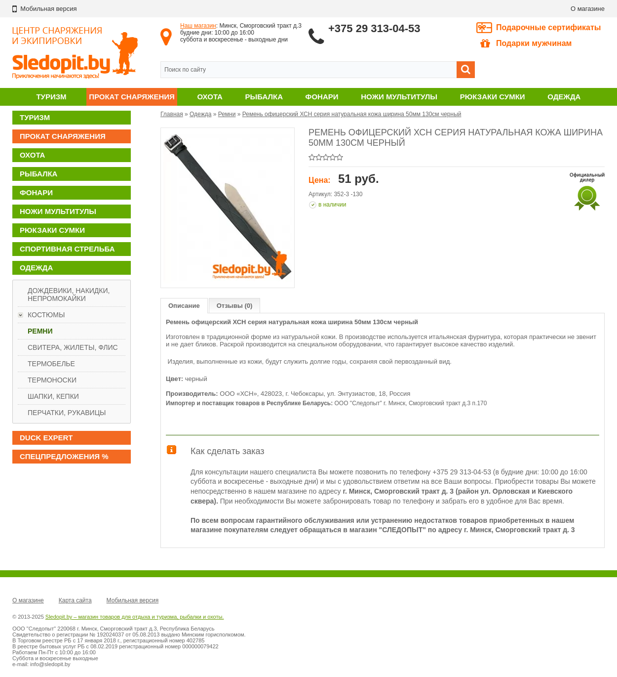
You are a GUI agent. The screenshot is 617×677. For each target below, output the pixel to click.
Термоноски (52, 380)
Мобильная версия (133, 600)
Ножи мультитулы (399, 96)
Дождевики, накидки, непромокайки (69, 294)
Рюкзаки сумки (492, 96)
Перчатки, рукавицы (67, 413)
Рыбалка (264, 96)
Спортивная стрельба (67, 249)
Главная (171, 114)
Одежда (563, 96)
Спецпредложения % (64, 456)
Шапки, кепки (53, 396)
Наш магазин (198, 25)
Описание (184, 305)
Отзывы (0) (235, 305)
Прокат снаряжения (132, 96)
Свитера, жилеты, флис (73, 347)
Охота (210, 96)
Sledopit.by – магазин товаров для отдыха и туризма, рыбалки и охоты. (134, 617)
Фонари (322, 96)
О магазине (588, 8)
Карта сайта (75, 600)
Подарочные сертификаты (548, 27)
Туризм (51, 96)
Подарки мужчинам (526, 43)
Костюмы (46, 315)
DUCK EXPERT (46, 437)
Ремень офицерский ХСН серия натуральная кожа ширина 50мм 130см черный (352, 114)
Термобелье (51, 364)
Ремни (40, 331)
